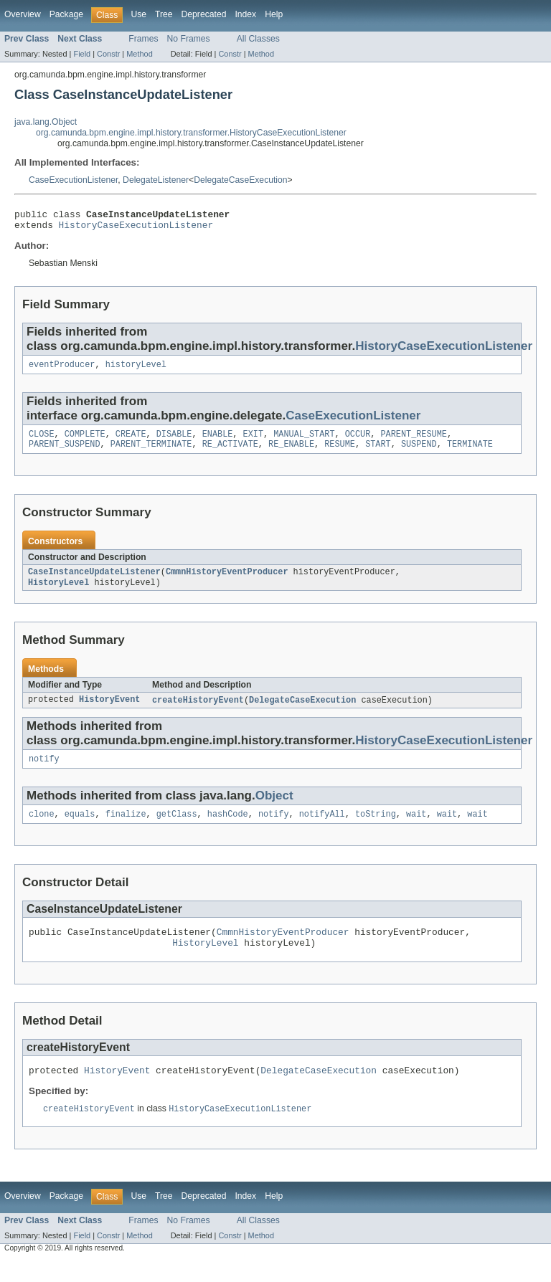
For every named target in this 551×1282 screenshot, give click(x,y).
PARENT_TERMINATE (151, 452)
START (378, 452)
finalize (125, 828)
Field (81, 53)
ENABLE (217, 441)
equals (80, 828)
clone (42, 828)
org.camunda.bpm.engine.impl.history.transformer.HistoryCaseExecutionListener (191, 133)
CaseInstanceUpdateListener (94, 581)
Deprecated (204, 14)
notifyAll (322, 828)
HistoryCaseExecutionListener (136, 228)
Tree (164, 14)
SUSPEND (419, 452)
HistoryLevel (58, 593)
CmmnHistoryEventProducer (227, 581)
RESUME (339, 452)
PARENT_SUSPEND (64, 452)
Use (138, 14)
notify (44, 771)
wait (416, 828)
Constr (108, 53)
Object (274, 808)
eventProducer (62, 370)
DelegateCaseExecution (240, 180)
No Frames (188, 39)
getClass (176, 828)
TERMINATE (470, 452)
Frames (143, 39)
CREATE (131, 441)
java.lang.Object (45, 122)
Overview (22, 14)
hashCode (227, 828)
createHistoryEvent (198, 711)
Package (66, 14)
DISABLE (174, 441)
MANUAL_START (303, 441)
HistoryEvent (109, 711)
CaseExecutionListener (73, 180)
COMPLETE (85, 441)
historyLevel (135, 370)
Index (245, 14)
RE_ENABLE (291, 452)
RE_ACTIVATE (230, 452)
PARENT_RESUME (413, 441)
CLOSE (42, 441)
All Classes (258, 39)
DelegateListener (156, 180)
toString (375, 828)
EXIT (253, 441)
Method (139, 53)
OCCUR (358, 441)
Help (274, 14)
